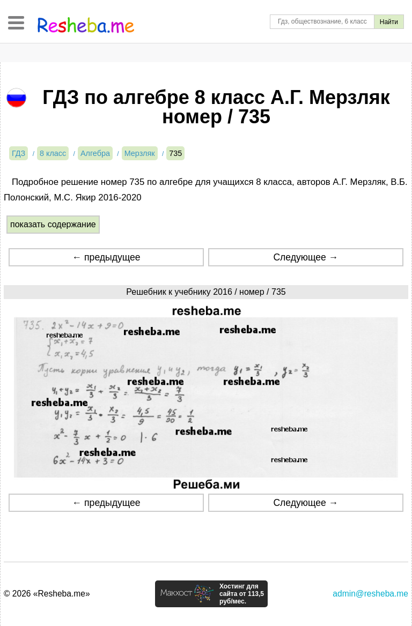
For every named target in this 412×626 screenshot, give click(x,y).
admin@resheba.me (370, 593)
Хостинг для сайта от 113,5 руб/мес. (241, 594)
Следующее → (305, 257)
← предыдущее (106, 257)
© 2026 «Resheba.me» (47, 593)
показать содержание (53, 224)
